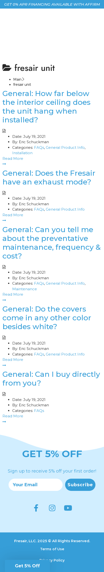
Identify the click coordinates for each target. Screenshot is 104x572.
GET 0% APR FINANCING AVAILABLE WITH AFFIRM (52, 4)
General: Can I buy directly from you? (51, 379)
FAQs (39, 147)
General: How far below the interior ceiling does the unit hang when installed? (46, 106)
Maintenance (24, 289)
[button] (27, 566)
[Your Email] (36, 485)
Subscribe (80, 484)
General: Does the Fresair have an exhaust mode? (48, 177)
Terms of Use (52, 549)
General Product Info (65, 147)
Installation (22, 153)
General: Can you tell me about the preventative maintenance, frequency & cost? (51, 242)
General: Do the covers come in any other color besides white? (46, 317)
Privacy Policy (52, 560)
